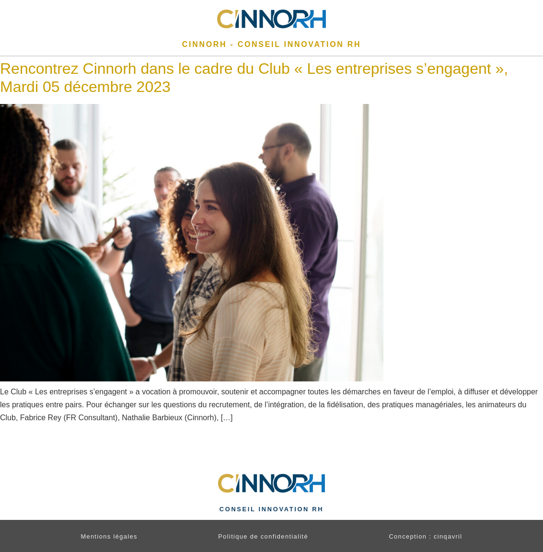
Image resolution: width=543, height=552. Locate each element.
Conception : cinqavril (425, 536)
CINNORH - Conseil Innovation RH (271, 44)
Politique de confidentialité (263, 536)
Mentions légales (109, 536)
